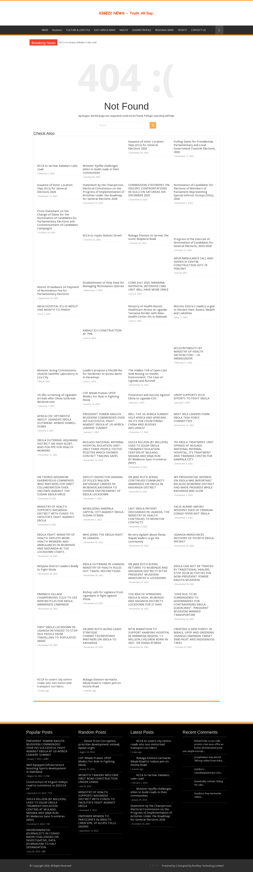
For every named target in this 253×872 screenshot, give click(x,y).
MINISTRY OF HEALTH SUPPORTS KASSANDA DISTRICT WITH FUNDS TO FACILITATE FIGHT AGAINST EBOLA (55, 513)
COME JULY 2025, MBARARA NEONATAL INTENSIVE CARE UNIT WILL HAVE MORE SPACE (148, 286)
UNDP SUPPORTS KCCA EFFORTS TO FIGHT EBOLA (191, 396)
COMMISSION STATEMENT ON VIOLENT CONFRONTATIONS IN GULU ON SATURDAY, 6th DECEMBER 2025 (148, 190)
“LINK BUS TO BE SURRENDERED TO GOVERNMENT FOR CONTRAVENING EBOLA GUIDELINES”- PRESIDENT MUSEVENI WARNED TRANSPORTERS (191, 604)
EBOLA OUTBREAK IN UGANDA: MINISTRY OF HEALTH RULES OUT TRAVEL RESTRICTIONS (104, 567)
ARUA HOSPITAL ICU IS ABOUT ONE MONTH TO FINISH (57, 308)
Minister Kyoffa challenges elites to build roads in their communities (101, 169)
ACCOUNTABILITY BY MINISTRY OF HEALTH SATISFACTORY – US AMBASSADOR (188, 353)
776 (50, 793)
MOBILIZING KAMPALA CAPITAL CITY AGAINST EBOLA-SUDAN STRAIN (103, 512)
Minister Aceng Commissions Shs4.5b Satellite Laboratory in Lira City (57, 374)
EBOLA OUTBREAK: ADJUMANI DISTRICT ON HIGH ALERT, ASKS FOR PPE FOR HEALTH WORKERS (57, 445)
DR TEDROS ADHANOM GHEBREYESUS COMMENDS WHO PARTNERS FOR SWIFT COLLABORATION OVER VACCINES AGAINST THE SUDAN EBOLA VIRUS (55, 485)
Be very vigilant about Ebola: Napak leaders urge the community (147, 538)
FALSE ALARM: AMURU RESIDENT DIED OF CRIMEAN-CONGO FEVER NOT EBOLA (194, 510)
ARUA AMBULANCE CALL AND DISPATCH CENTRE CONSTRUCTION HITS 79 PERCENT (193, 263)
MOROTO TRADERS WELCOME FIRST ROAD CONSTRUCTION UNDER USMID (98, 778)
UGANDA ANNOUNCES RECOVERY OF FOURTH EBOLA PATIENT (194, 538)
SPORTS (182, 30)
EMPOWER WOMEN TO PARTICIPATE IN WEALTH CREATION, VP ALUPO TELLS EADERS (97, 821)
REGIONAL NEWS (164, 30)
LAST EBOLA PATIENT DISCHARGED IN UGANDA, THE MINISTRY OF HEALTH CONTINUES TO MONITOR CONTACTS (148, 515)
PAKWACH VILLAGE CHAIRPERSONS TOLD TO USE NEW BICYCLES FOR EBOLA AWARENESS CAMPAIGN (57, 599)
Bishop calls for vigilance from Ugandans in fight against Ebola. (103, 595)
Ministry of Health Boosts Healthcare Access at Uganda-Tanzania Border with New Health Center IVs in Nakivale (148, 311)
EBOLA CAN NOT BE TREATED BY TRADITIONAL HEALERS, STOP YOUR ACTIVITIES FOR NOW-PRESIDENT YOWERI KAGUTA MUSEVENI (193, 573)
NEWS (45, 30)
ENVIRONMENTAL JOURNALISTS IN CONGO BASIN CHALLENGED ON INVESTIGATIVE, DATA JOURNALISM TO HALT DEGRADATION (43, 838)
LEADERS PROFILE (141, 30)
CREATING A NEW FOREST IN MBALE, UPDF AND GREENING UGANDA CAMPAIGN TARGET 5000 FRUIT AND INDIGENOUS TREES (194, 636)
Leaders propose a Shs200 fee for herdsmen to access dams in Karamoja (102, 374)
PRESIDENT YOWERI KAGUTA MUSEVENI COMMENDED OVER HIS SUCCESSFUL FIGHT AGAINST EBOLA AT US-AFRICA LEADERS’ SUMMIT (104, 421)
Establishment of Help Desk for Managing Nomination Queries (103, 284)
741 (48, 824)
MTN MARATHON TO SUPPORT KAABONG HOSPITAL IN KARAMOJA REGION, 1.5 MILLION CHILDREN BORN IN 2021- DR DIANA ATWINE (148, 636)
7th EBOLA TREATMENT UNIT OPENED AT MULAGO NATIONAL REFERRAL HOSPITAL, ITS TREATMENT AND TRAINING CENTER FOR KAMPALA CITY (194, 450)
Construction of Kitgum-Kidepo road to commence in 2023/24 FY (47, 785)
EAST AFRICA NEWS (104, 30)
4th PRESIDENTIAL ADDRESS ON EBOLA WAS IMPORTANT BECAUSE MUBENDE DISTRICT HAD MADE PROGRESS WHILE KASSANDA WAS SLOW (194, 484)
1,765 (47, 776)
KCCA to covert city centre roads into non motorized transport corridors (54, 683)
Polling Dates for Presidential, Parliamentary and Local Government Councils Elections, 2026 (195, 147)
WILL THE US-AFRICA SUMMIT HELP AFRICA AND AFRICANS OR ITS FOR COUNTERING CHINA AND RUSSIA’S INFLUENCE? (148, 421)
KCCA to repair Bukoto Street (102, 235)
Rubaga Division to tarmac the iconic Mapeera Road (148, 237)
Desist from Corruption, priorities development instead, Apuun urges (99, 744)
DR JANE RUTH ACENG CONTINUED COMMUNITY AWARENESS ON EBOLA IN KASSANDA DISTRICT (146, 482)
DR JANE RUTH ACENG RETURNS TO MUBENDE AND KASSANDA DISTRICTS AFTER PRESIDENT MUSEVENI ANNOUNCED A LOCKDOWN (148, 571)
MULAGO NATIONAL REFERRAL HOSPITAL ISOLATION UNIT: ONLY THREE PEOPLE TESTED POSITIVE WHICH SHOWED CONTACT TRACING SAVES (103, 449)
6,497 (46, 759)
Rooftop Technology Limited (207, 865)
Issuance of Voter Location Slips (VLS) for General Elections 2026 (146, 145)
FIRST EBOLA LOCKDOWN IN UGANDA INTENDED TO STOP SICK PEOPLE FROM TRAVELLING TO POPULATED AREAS (57, 634)
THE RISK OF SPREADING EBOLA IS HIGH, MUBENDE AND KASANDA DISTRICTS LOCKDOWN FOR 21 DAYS (146, 599)
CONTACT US (198, 30)
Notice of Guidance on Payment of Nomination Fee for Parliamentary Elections (58, 290)
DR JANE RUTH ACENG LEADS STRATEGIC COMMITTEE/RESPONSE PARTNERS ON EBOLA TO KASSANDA (102, 636)
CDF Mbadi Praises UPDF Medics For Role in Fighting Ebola (101, 396)
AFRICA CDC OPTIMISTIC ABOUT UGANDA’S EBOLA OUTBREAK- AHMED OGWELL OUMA (56, 421)
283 (43, 851)
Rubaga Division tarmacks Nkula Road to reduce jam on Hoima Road (102, 683)
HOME (35, 30)
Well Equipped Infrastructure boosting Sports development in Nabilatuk (46, 768)
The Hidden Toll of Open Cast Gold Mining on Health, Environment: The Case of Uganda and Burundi (147, 375)
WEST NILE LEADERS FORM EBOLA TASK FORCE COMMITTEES (192, 417)
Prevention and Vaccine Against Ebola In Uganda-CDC (149, 396)
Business (57, 30)
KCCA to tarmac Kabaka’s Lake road (77, 42)
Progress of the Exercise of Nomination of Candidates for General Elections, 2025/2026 (193, 242)
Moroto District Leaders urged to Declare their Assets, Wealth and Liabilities (194, 310)
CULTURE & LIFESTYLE (78, 30)
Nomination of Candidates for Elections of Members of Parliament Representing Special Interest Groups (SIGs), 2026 (194, 192)
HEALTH (124, 30)
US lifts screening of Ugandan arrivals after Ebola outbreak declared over (57, 398)
